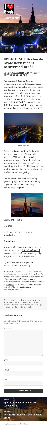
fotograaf (7, 305)
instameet (26, 305)
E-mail (7, 370)
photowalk (7, 307)
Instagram (10, 284)
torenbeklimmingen (18, 307)
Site (5, 380)
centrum (35, 302)
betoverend (10, 302)
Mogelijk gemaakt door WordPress (16, 424)
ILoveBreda (11, 18)
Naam (7, 360)
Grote (21, 305)
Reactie (8, 329)
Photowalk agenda (26, 279)
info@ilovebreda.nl (31, 250)
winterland (29, 307)
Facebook (39, 282)
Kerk (32, 305)
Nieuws (37, 300)
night (40, 305)
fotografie (14, 305)
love (36, 305)
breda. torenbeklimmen (23, 302)
